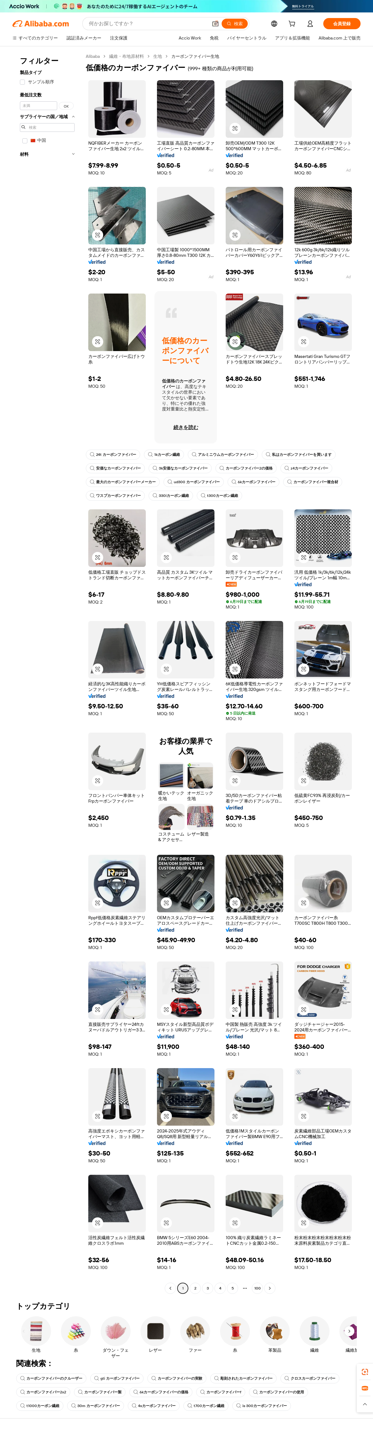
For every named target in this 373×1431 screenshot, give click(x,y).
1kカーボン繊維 (164, 454)
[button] (215, 23)
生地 (157, 56)
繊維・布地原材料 (126, 56)
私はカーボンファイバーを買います (299, 454)
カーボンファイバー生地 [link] (195, 56)
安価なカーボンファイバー (115, 468)
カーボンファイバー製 (100, 1392)
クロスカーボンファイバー (309, 1378)
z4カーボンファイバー (306, 468)
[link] (365, 1372)
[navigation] (47, 673)
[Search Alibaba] (148, 23)
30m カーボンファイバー (95, 1405)
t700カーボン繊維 (205, 1405)
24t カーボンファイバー (113, 454)
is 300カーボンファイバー (261, 1405)
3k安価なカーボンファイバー (180, 468)
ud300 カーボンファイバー (194, 481)
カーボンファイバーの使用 (278, 1392)
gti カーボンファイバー (117, 1378)
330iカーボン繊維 (171, 495)
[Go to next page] (269, 1288)
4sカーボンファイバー (154, 1405)
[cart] (293, 24)
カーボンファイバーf (220, 1392)
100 (257, 1288)
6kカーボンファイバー (253, 481)
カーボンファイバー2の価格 (246, 468)
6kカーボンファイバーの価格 (160, 1392)
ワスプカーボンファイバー (115, 495)
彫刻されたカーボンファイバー (243, 1378)
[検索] (235, 24)
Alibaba (93, 56)
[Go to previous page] (170, 1288)
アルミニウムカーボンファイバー (223, 454)
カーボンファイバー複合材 (312, 481)
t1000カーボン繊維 (39, 1405)
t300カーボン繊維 (219, 495)
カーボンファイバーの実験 (176, 1378)
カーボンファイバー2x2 (43, 1392)
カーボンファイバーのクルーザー (51, 1378)
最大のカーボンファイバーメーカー (123, 481)
